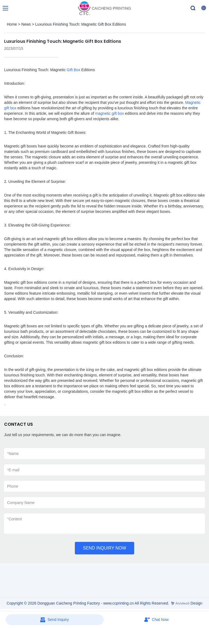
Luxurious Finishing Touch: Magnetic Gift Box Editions (80, 24)
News (26, 24)
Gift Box (73, 70)
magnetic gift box (109, 113)
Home (12, 24)
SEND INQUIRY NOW (104, 548)
